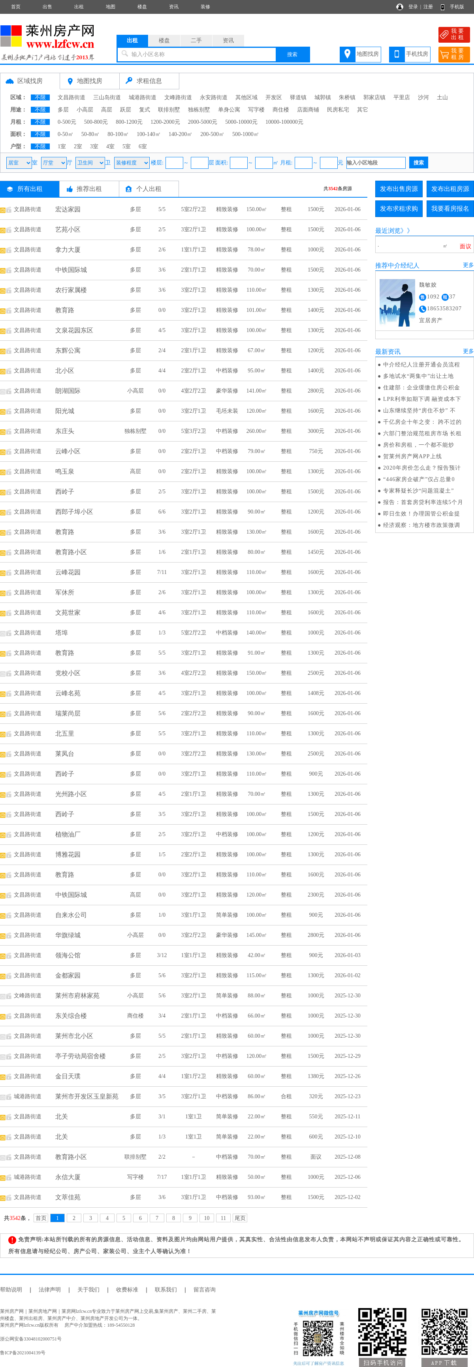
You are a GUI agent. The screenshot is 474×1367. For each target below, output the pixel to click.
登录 (413, 6)
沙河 (423, 97)
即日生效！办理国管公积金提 (421, 514)
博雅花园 (68, 854)
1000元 (316, 250)
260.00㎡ (256, 431)
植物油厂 (68, 834)
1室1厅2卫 (193, 1076)
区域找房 (30, 80)
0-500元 (67, 122)
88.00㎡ (257, 996)
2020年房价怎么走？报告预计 (422, 468)
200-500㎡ (212, 134)
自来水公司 (71, 915)
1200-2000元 (165, 122)
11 (223, 1218)
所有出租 (30, 188)
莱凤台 (64, 753)
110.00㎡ (256, 290)
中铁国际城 (71, 269)
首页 (16, 6)
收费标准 (127, 1290)
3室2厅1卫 (193, 229)
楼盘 (142, 6)
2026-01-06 (347, 209)
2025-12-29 (347, 1056)
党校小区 (68, 673)
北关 (61, 1116)
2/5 (162, 229)
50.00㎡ (257, 1177)
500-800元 (96, 122)
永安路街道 (214, 97)
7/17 (162, 1177)
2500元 (316, 673)
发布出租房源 (450, 188)
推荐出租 (89, 188)
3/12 (162, 955)
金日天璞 (68, 1076)
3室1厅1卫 (193, 915)
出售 (47, 6)
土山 (442, 97)
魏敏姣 (428, 285)
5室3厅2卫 (193, 431)
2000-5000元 (203, 122)
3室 (94, 146)
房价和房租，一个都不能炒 (418, 445)
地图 (110, 6)
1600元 (316, 411)
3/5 (162, 814)
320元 (316, 1096)
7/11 (162, 572)
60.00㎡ (257, 1036)
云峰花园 (68, 572)
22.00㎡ (257, 1117)
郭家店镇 (374, 97)
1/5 (162, 854)
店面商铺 (308, 110)
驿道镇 (298, 97)
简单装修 (227, 915)
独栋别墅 (199, 110)
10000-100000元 (284, 122)
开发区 (273, 97)
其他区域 (246, 97)
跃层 (125, 110)
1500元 (316, 209)
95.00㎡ (257, 371)
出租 (79, 6)
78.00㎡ (257, 250)
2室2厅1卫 (193, 371)
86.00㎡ (257, 1096)
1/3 (162, 633)
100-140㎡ (149, 134)
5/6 (162, 713)
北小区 (64, 370)
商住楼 (281, 110)
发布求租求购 (399, 208)
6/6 (162, 512)
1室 (62, 146)
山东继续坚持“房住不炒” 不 (419, 410)
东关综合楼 (71, 1015)
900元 (316, 774)
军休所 (64, 592)
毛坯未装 (227, 411)
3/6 (162, 270)
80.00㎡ (257, 552)
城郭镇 (322, 97)
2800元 (316, 391)
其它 (362, 110)
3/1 (162, 1117)
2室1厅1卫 (193, 270)
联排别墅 (169, 110)
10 (207, 1218)
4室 (110, 146)
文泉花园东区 (74, 330)
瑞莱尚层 (68, 713)
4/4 (162, 371)
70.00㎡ (257, 270)
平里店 (401, 97)
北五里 (64, 733)
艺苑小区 (68, 229)
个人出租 (149, 188)
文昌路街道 (71, 97)
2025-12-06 (347, 1177)
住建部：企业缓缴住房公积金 (421, 388)
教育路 (64, 310)
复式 (144, 110)
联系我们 (166, 1290)
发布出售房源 (399, 188)
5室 (126, 146)
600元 (316, 1137)
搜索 (292, 54)
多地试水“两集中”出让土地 (418, 376)
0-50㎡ (65, 134)
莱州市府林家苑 (77, 995)
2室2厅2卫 (193, 713)
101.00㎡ (256, 310)
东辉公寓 (68, 350)
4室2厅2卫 (193, 391)
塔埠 (61, 632)
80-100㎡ (118, 134)
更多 (468, 265)
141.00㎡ (256, 391)
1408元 (316, 693)
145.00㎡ (256, 935)
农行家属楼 (71, 290)
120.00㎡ (256, 411)
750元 (316, 451)
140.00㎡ (256, 633)
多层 (63, 110)
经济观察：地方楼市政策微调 (421, 525)
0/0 (162, 310)
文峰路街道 (178, 97)
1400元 (316, 310)
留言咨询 (205, 1290)
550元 (316, 1117)
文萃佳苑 (68, 1197)
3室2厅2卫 (193, 754)
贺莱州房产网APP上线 (412, 456)
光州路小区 (71, 794)
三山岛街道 (107, 97)
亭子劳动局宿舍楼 (80, 1056)
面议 (316, 1157)
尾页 (240, 1218)
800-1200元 (129, 122)
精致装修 (227, 209)
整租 (286, 209)
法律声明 (50, 1290)
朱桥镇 (347, 97)
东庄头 (64, 431)
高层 (106, 110)
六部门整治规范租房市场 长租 (422, 433)
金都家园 (68, 975)
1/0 (162, 915)
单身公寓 (229, 110)
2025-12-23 (347, 1096)
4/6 (162, 613)
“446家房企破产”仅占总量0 (419, 479)
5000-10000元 (241, 122)
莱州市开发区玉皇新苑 (86, 1096)
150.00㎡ (256, 209)
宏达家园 (68, 209)
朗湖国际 (68, 390)
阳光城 (64, 411)
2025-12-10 (347, 1137)
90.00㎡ (257, 512)
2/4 (162, 350)
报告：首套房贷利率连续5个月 (423, 502)
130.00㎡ (256, 532)
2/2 (162, 1157)
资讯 (174, 6)
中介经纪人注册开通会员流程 (421, 365)
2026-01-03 (347, 955)
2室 (78, 146)
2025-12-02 (347, 1197)
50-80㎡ (90, 134)
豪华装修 (227, 391)
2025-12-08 (347, 1157)
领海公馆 (68, 955)
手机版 (457, 6)
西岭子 (64, 491)
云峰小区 (68, 451)
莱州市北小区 (74, 1036)
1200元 (316, 350)
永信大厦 (68, 1177)
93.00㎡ (257, 1197)
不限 (40, 97)
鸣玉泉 (64, 471)
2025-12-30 (347, 996)
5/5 (162, 209)
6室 (143, 146)
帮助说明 (11, 1290)
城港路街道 (142, 97)
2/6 (162, 250)
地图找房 (368, 54)
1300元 (316, 290)
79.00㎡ (257, 451)
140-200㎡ (181, 134)
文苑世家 (68, 612)
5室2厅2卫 (193, 209)
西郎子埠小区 (74, 511)
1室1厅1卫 (193, 250)
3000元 (316, 431)
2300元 (316, 895)
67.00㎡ (257, 350)
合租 (286, 1096)
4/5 (162, 330)
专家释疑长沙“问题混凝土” (418, 491)
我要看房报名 (450, 208)
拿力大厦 (68, 249)
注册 (428, 6)
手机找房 (417, 54)
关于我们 (88, 1290)
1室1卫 (193, 1117)
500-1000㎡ (245, 134)
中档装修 (227, 371)
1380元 (316, 1076)
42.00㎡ (257, 955)
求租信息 (149, 80)
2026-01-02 (347, 975)
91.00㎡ (257, 653)
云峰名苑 (68, 693)
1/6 (162, 552)
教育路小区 (71, 552)
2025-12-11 (348, 1117)
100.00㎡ (256, 229)
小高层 (85, 110)
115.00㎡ (256, 975)
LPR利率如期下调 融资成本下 (422, 399)
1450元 (316, 552)
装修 (205, 6)
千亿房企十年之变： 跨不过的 (422, 422)
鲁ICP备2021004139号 (22, 1353)
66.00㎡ (257, 1016)
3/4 (162, 1016)
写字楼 (256, 110)
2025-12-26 (347, 1076)
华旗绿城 (68, 935)
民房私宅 (338, 110)
